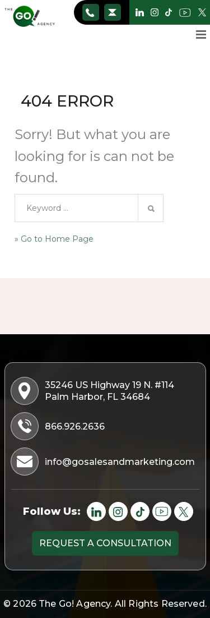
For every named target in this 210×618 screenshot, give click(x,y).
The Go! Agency (74, 603)
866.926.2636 (90, 12)
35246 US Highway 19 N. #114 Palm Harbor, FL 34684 (93, 391)
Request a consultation (105, 543)
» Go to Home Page (54, 239)
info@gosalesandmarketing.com (112, 12)
